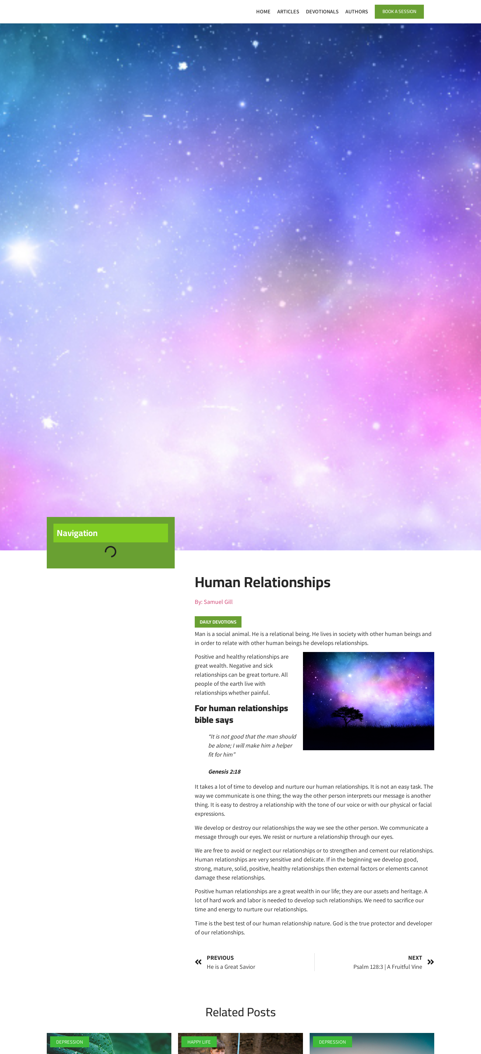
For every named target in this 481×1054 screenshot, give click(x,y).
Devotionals (320, 11)
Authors (354, 11)
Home (261, 11)
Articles (286, 11)
